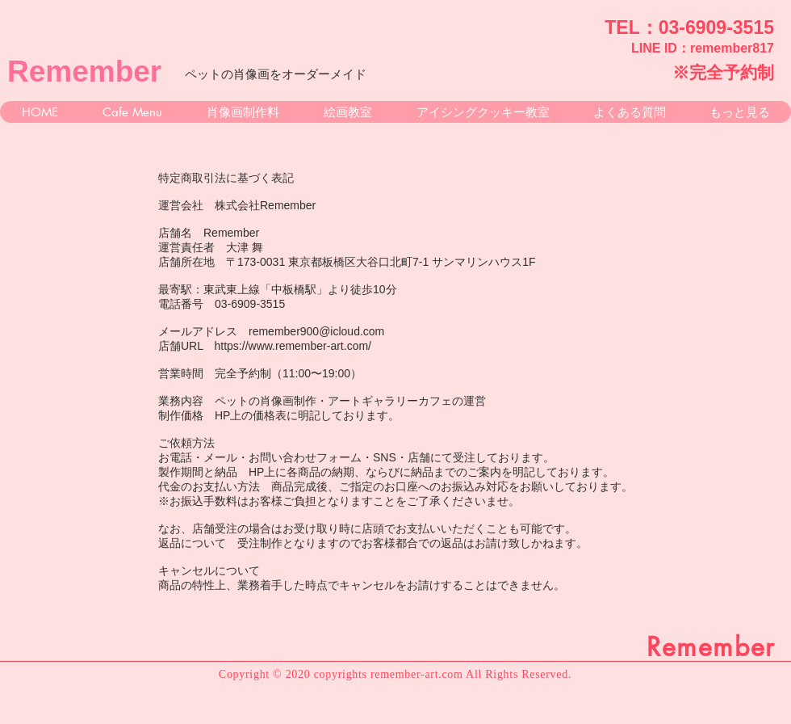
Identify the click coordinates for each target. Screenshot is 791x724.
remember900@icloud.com (316, 331)
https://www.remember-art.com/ (293, 345)
